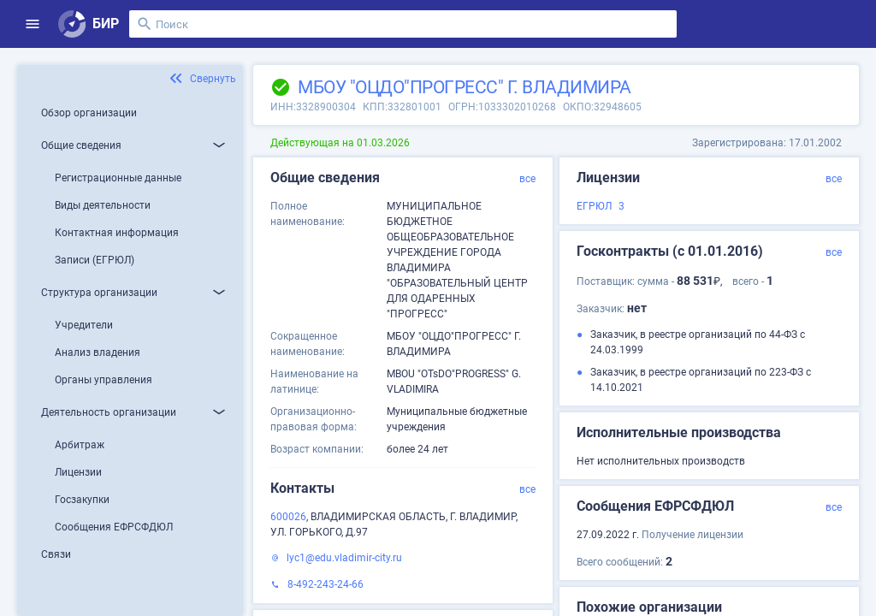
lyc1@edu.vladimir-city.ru (344, 558)
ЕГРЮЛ (594, 206)
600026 (288, 517)
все (527, 179)
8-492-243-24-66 (325, 584)
